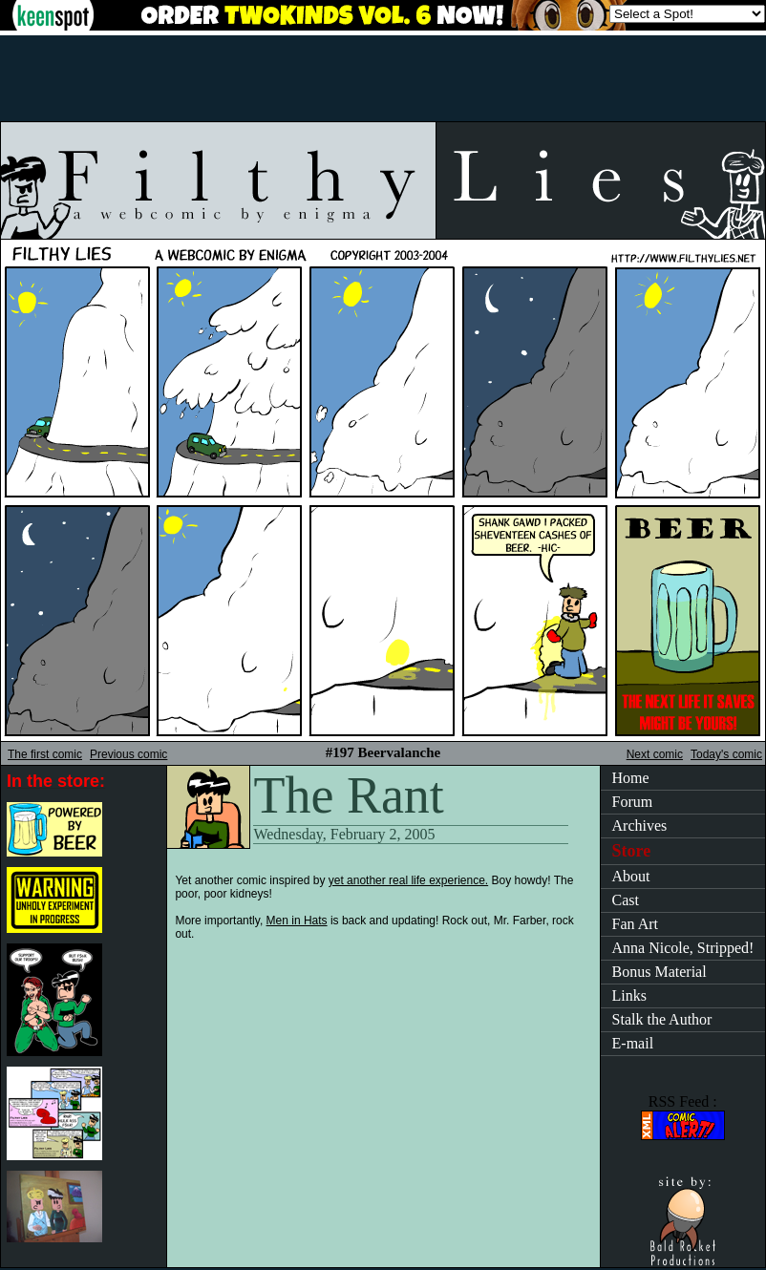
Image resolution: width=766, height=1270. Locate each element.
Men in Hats (297, 920)
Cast (625, 900)
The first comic (45, 754)
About (631, 876)
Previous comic (128, 754)
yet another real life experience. (408, 880)
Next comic (655, 754)
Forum (632, 802)
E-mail (633, 1043)
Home (630, 778)
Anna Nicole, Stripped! (683, 948)
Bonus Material (659, 971)
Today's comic (726, 754)
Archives (640, 825)
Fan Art (635, 924)
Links (629, 995)
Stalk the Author (662, 1019)
